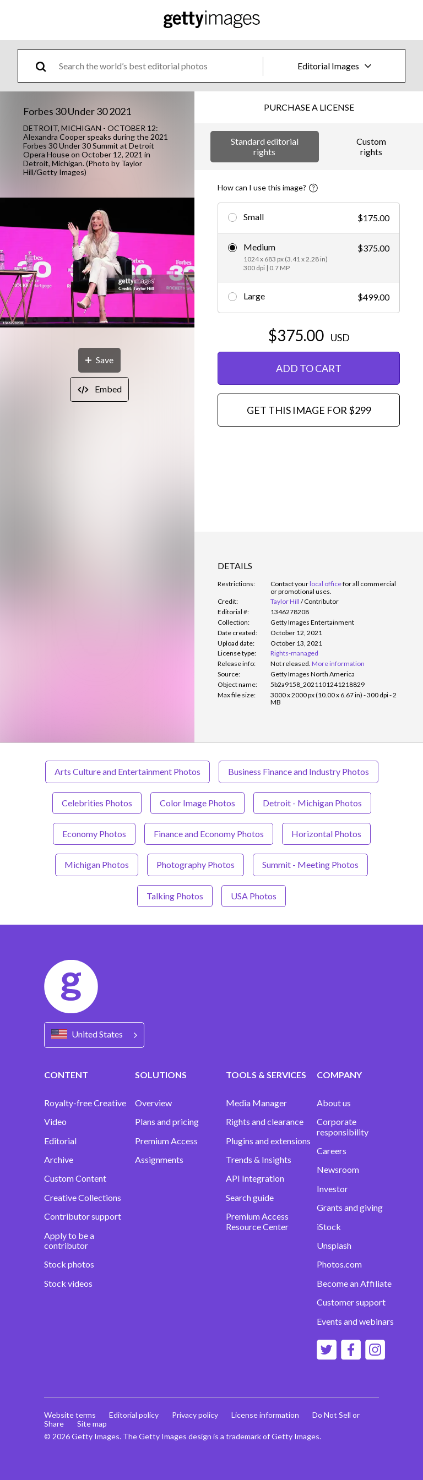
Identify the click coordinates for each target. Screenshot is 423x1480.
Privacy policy (195, 1414)
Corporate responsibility (342, 1127)
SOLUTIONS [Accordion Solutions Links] (161, 1074)
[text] (159, 66)
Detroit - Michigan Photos (312, 803)
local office (325, 584)
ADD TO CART (308, 368)
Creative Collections (82, 1198)
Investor (332, 1189)
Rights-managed (294, 653)
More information (338, 663)
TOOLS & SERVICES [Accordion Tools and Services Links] (266, 1074)
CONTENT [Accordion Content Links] (66, 1074)
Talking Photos (175, 896)
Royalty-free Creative (85, 1103)
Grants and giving (350, 1208)
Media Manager (256, 1103)
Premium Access (166, 1141)
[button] (97, 263)
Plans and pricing (167, 1122)
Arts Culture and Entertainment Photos (127, 771)
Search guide (250, 1198)
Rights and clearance (264, 1122)
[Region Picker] (94, 1035)
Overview (153, 1103)
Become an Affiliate (354, 1283)
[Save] (99, 360)
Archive (58, 1160)
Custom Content (75, 1178)
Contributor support (82, 1216)
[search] (45, 66)
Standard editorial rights (265, 146)
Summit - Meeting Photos (310, 864)
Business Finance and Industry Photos (298, 771)
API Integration (255, 1178)
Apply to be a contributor (69, 1240)
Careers (331, 1151)
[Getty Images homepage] (212, 20)
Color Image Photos (197, 803)
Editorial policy (134, 1414)
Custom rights (371, 146)
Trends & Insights (258, 1160)
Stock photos (69, 1264)
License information (265, 1414)
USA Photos (253, 896)
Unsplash (334, 1245)
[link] (290, 663)
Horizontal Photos (326, 833)
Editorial (60, 1141)
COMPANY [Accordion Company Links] (339, 1074)
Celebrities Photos (97, 803)
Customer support (351, 1302)
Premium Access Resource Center (257, 1221)
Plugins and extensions (268, 1141)
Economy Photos (94, 833)
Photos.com (339, 1264)
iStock (329, 1227)
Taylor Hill (285, 601)
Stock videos (68, 1283)
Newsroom (338, 1170)
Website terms (70, 1414)
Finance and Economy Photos (209, 833)
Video (55, 1122)
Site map (92, 1423)
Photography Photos (195, 864)
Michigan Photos (96, 864)
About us (334, 1103)
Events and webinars (355, 1321)
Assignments (159, 1160)
